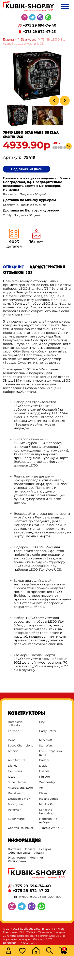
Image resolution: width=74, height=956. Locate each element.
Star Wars (28, 39)
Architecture (16, 760)
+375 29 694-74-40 (39, 25)
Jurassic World (49, 828)
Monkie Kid (46, 804)
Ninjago (44, 776)
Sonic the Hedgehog (46, 811)
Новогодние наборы (48, 820)
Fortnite (13, 731)
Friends (44, 771)
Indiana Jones (48, 798)
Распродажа (17, 861)
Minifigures (15, 804)
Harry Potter (47, 731)
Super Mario (16, 819)
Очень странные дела (51, 752)
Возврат (45, 849)
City (42, 722)
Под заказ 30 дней (26, 169)
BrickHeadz (16, 793)
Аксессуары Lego (20, 787)
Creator (44, 760)
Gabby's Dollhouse (21, 828)
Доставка (14, 849)
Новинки (36, 857)
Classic (44, 793)
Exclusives (15, 771)
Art (41, 787)
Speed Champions (20, 745)
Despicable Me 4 (19, 798)
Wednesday (47, 782)
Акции (39, 852)
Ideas (11, 776)
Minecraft (45, 740)
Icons (11, 740)
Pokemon (14, 809)
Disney (12, 765)
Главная (9, 39)
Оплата (30, 849)
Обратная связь (19, 852)
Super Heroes (17, 782)
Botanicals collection (15, 723)
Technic (13, 751)
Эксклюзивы (17, 857)
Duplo (43, 765)
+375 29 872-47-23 (39, 32)
